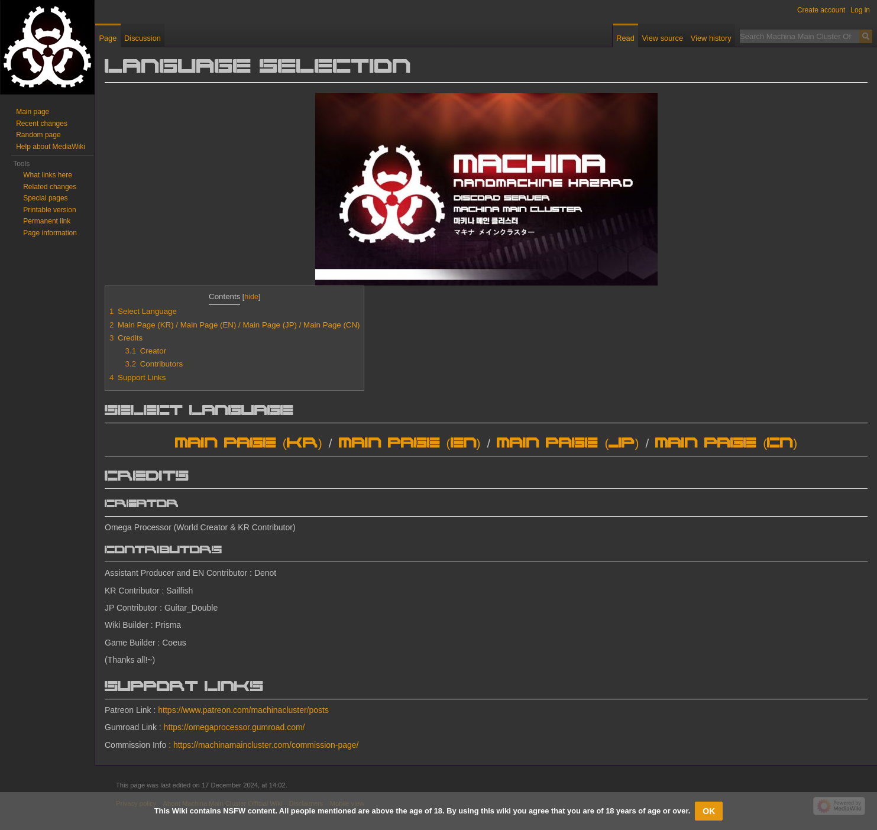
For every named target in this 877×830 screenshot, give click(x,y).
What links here (47, 175)
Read (625, 38)
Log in (860, 10)
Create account (821, 10)
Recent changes (41, 123)
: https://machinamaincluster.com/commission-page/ (263, 745)
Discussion (142, 38)
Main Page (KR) (248, 443)
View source (662, 38)
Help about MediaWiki (50, 146)
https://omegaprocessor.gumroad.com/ (234, 727)
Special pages (45, 198)
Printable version (49, 210)
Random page (38, 135)
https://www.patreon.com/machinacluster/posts (243, 710)
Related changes (49, 187)
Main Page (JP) (568, 443)
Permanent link (46, 221)
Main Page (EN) (410, 443)
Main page (32, 112)
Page (107, 38)
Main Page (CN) (726, 443)
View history (711, 38)
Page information (50, 233)
